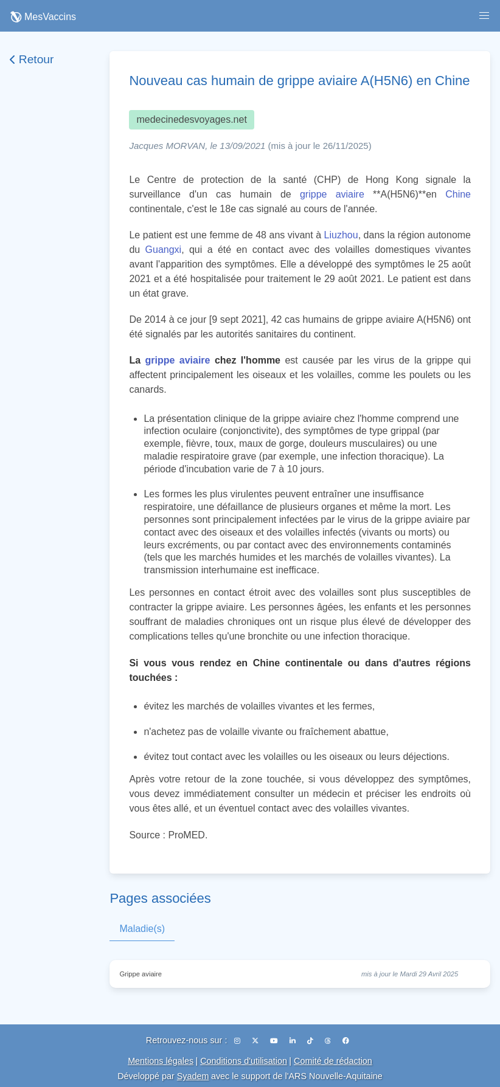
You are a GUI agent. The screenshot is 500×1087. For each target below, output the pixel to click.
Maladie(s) (142, 928)
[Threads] (329, 1040)
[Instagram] (238, 1040)
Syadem (193, 1076)
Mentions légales (160, 1061)
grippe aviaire (332, 194)
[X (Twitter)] (256, 1040)
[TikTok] (311, 1040)
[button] (484, 16)
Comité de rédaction (333, 1061)
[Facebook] (346, 1040)
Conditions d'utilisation (243, 1061)
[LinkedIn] (293, 1040)
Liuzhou (341, 235)
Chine (458, 194)
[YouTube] (275, 1040)
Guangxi (163, 249)
